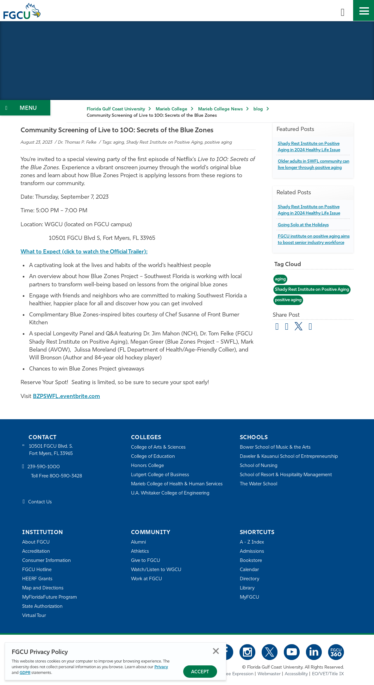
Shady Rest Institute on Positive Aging (313, 305)
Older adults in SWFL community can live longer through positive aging (312, 167)
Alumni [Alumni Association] (138, 542)
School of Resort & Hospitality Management (286, 474)
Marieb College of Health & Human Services (177, 484)
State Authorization (42, 606)
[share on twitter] (299, 345)
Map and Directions (43, 588)
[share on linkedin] (311, 346)
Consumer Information (46, 560)
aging (281, 291)
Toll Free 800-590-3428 (57, 476)
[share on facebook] (287, 346)
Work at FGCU (146, 578)
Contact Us (40, 502)
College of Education (153, 456)
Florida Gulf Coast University (116, 109)
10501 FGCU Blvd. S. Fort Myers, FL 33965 (51, 450)
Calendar (249, 569)
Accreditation (36, 551)
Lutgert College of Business (160, 474)
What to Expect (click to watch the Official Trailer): (88, 252)
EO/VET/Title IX (328, 674)
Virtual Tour (34, 615)
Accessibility (296, 674)
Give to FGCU (145, 560)
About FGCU (36, 542)
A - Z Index (252, 542)
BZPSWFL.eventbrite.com (67, 396)
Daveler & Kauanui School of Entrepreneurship (289, 456)
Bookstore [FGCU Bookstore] (251, 560)
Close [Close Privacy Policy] (216, 651)
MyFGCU (250, 597)
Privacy (161, 667)
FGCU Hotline (37, 569)
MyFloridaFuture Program (50, 597)
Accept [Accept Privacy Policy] (200, 672)
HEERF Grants (37, 578)
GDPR (25, 673)
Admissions (252, 551)
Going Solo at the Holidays (305, 231)
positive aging (289, 318)
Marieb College (171, 109)
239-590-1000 (44, 467)
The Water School (259, 484)
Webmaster (269, 674)
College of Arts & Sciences (158, 447)
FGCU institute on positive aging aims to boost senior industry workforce (311, 249)
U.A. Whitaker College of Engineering (170, 493)
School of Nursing (259, 465)
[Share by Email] (277, 346)
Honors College (147, 465)
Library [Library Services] (247, 588)
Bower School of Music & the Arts (275, 447)
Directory (249, 578)
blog (258, 109)
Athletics (140, 551)
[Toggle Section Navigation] (25, 107)
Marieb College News (220, 109)
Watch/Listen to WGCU (156, 569)
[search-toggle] (342, 10)
